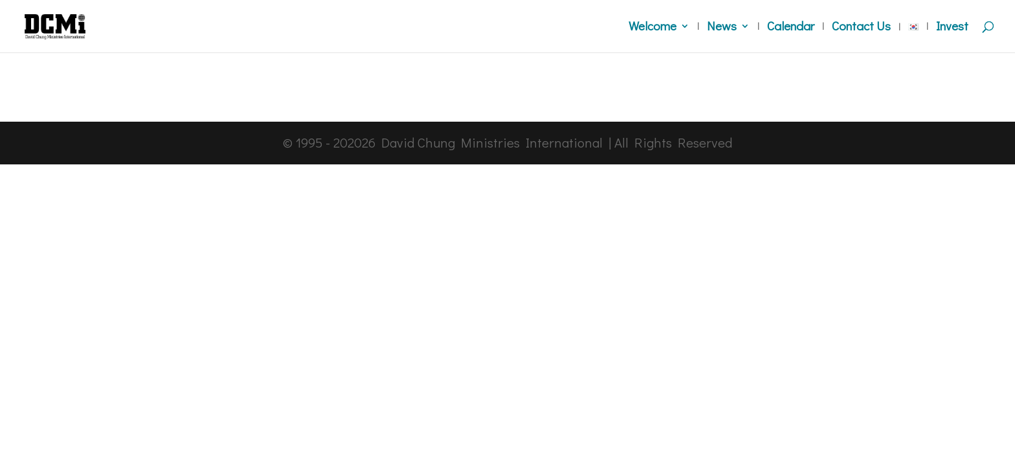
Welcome (652, 27)
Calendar (790, 27)
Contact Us (861, 27)
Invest (952, 27)
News (722, 27)
